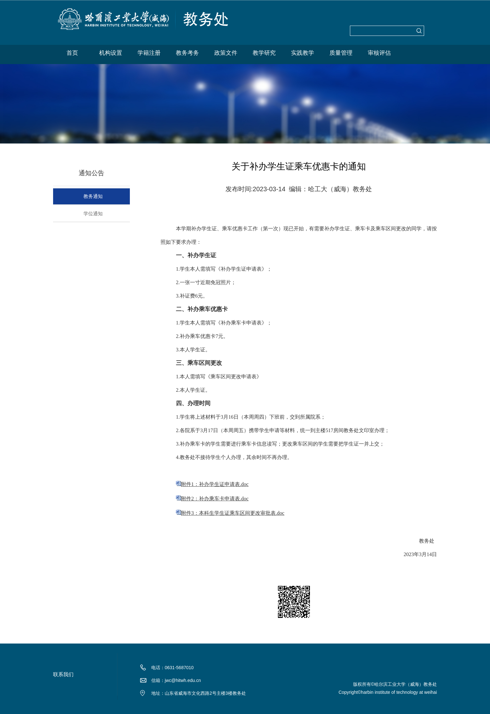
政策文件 (225, 53)
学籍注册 (149, 53)
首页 (72, 53)
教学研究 (264, 53)
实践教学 (302, 53)
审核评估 (379, 53)
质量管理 (340, 53)
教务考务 (187, 53)
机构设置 (110, 53)
